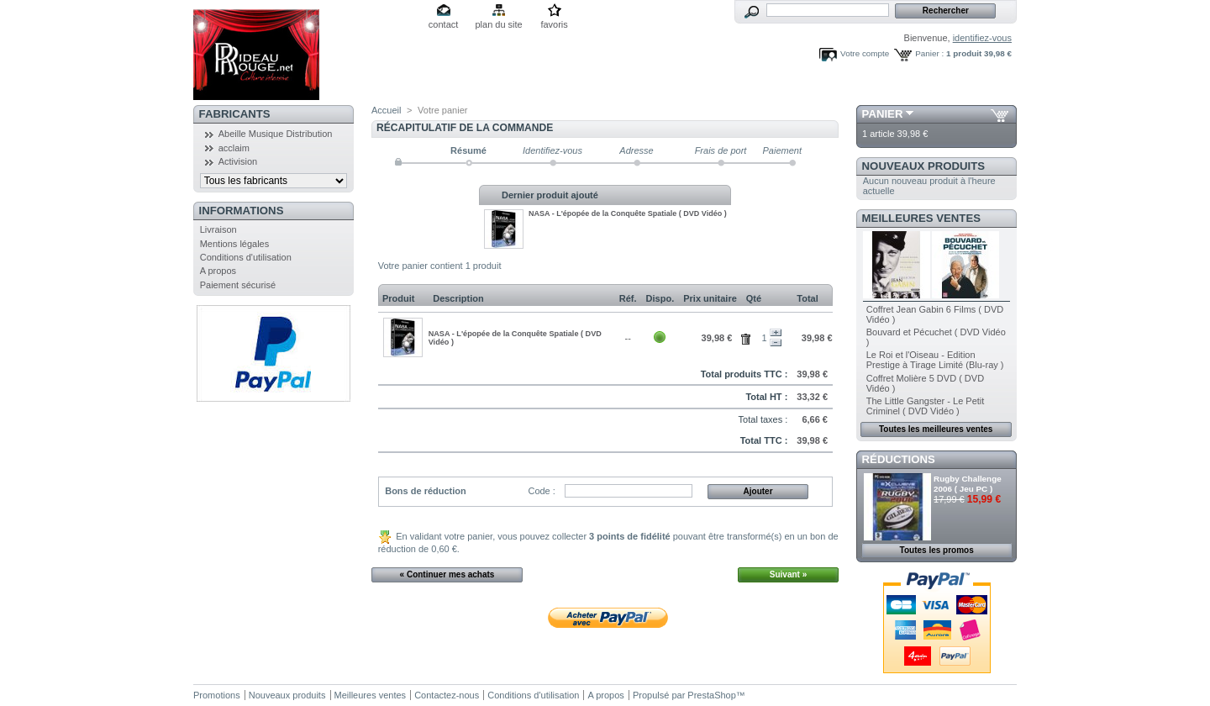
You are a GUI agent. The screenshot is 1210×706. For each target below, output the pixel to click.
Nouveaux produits (924, 166)
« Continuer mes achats (447, 574)
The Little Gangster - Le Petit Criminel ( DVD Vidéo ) (925, 406)
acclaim (234, 148)
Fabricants (235, 114)
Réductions (898, 459)
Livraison (218, 229)
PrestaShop (711, 695)
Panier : (929, 53)
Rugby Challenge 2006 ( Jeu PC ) (968, 483)
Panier (882, 114)
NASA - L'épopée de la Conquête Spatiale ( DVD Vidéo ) (628, 213)
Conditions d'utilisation (246, 257)
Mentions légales (235, 244)
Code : (541, 491)
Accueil (386, 110)
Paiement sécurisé (238, 285)
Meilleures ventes (921, 218)
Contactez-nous (446, 695)
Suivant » (788, 574)
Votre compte (864, 53)
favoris (553, 24)
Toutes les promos (937, 550)
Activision (237, 161)
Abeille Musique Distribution (275, 134)
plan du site (498, 24)
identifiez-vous (982, 38)
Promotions (216, 695)
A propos (218, 271)
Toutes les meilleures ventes (935, 429)
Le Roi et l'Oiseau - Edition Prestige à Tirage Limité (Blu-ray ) (935, 360)
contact (443, 24)
